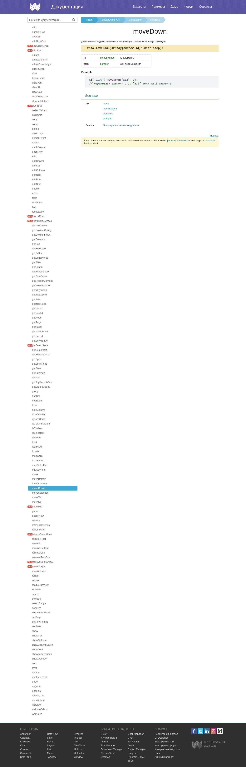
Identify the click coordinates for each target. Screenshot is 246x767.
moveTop (37, 497)
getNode (37, 317)
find (34, 207)
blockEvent (38, 78)
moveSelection (40, 492)
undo (35, 681)
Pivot (103, 733)
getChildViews (40, 225)
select (35, 594)
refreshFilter (38, 529)
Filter (50, 737)
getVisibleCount (41, 386)
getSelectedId (39, 349)
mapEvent (37, 460)
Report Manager (137, 749)
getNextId (37, 313)
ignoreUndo (38, 419)
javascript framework (178, 141)
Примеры (158, 6)
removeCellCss (40, 548)
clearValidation (40, 101)
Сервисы (205, 6)
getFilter (36, 262)
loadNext (37, 446)
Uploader (79, 753)
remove (36, 543)
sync (34, 667)
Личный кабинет (164, 756)
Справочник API (110, 19)
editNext (36, 174)
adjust (35, 55)
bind (34, 73)
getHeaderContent (42, 280)
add (34, 27)
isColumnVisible (41, 423)
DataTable (26, 756)
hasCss (36, 396)
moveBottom (39, 478)
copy (34, 119)
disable (36, 142)
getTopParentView (42, 382)
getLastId (37, 308)
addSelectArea (40, 45)
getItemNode (39, 303)
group (35, 391)
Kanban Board (109, 737)
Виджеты (139, 6)
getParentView (40, 331)
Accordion (25, 733)
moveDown (38, 488)
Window (78, 756)
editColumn (38, 170)
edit (34, 156)
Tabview (51, 756)
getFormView (39, 276)
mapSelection (39, 465)
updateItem (38, 700)
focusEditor (38, 211)
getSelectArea (40, 345)
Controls (24, 749)
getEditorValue (40, 257)
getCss (36, 243)
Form (50, 741)
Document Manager (112, 749)
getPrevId (37, 336)
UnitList (78, 749)
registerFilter (39, 538)
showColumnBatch (42, 644)
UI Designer (161, 737)
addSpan (37, 50)
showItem (37, 649)
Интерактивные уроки (167, 749)
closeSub (37, 105)
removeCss (38, 552)
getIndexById (39, 294)
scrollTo (36, 589)
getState (36, 368)
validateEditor (39, 709)
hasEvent (37, 400)
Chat (130, 737)
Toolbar (78, 737)
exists (35, 193)
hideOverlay (38, 414)
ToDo (131, 760)
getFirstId (37, 267)
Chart (23, 745)
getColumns (38, 239)
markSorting (39, 469)
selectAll (36, 598)
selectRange (39, 603)
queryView (38, 515)
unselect (36, 690)
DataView (52, 733)
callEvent (37, 82)
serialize (36, 607)
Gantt (131, 745)
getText (36, 377)
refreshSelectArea (42, 534)
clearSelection (40, 96)
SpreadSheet (108, 753)
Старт (89, 19)
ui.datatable (135, 19)
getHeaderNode (41, 285)
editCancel (38, 161)
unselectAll (38, 695)
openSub (37, 506)
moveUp (36, 502)
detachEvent (39, 138)
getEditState (39, 248)
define (35, 128)
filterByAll (37, 202)
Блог (157, 753)
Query (104, 741)
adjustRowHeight (41, 64)
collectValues (39, 110)
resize (35, 580)
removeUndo (39, 571)
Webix (197, 744)
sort (34, 663)
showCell (37, 635)
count (35, 124)
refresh (36, 520)
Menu (50, 753)
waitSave (37, 713)
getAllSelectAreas (42, 220)
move (35, 474)
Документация (67, 6)
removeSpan (39, 566)
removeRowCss (41, 557)
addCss (36, 36)
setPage (36, 617)
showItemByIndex (42, 654)
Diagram (132, 753)
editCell (36, 165)
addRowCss (39, 41)
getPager (37, 326)
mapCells (37, 455)
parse (35, 511)
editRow (36, 179)
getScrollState (40, 340)
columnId (37, 114)
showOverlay (39, 658)
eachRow (37, 151)
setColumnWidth (41, 612)
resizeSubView (40, 584)
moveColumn (39, 483)
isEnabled (37, 428)
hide (34, 405)
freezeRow (38, 216)
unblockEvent (39, 677)
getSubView (38, 373)
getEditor (37, 253)
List (49, 749)
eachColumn (39, 147)
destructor (37, 133)
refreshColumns (41, 525)
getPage (36, 322)
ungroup (36, 686)
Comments (26, 753)
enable (36, 188)
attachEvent (38, 68)
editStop (36, 184)
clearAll (36, 87)
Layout (51, 745)
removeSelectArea (42, 561)
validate (36, 704)
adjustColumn (39, 59)
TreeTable (79, 745)
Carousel (25, 741)
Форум (188, 6)
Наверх (214, 136)
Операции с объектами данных (121, 125)
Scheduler (133, 741)
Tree (76, 741)
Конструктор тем (164, 741)
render (35, 575)
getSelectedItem (41, 354)
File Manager (108, 745)
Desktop (105, 756)
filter (34, 197)
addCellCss (38, 32)
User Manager (136, 733)
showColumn (39, 640)
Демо (174, 6)
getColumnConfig (41, 230)
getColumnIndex (41, 234)
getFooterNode (40, 271)
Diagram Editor (136, 756)
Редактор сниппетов (166, 733)
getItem (36, 299)
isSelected (38, 432)
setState (36, 626)
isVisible (36, 437)
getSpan (36, 359)
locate (35, 451)
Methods (155, 19)
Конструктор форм (165, 745)
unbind (36, 672)
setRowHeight (40, 621)
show (35, 631)
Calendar (25, 737)
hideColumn (38, 409)
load (34, 442)
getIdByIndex (39, 290)
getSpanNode (39, 363)
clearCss (37, 91)
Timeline (78, 733)
